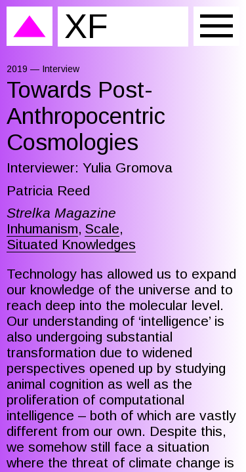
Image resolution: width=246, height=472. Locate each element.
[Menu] (216, 26)
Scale (102, 228)
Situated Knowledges (71, 244)
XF (86, 26)
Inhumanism (42, 228)
